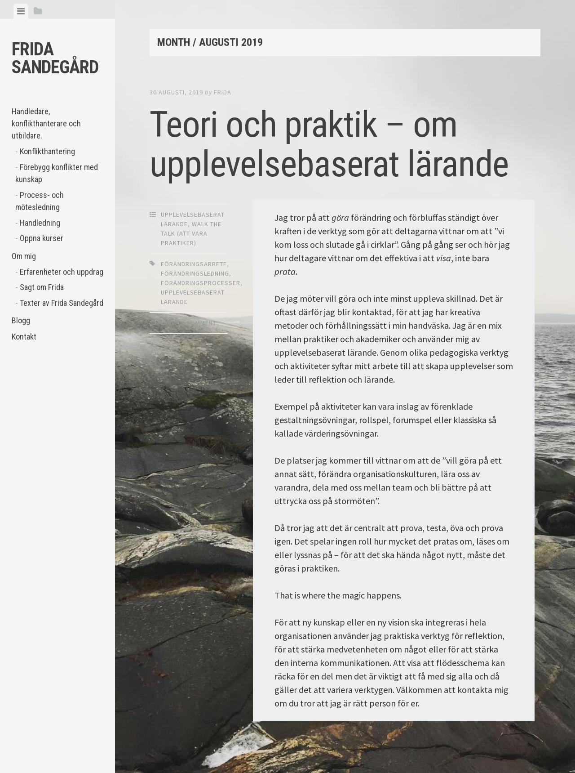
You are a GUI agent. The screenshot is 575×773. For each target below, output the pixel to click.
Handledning (40, 223)
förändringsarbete (194, 264)
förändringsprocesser (200, 283)
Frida (222, 92)
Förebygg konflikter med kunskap (56, 173)
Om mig (24, 256)
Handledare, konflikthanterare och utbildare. (46, 123)
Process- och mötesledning (39, 201)
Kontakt (24, 336)
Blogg (21, 320)
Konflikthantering (47, 151)
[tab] (20, 11)
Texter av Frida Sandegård (61, 303)
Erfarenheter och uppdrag (61, 272)
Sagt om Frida (42, 287)
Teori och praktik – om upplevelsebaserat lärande (329, 144)
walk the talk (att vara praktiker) (191, 233)
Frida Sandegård (55, 58)
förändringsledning (195, 273)
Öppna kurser (41, 238)
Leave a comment (189, 323)
